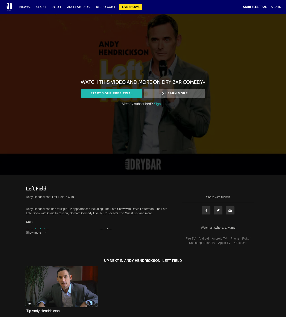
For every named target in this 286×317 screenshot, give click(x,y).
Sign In (276, 7)
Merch (57, 7)
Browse (25, 7)
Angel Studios (78, 7)
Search (42, 7)
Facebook (206, 210)
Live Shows (130, 7)
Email (230, 210)
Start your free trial (111, 93)
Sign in (159, 104)
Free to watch (105, 7)
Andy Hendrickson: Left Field (45, 197)
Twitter (218, 210)
